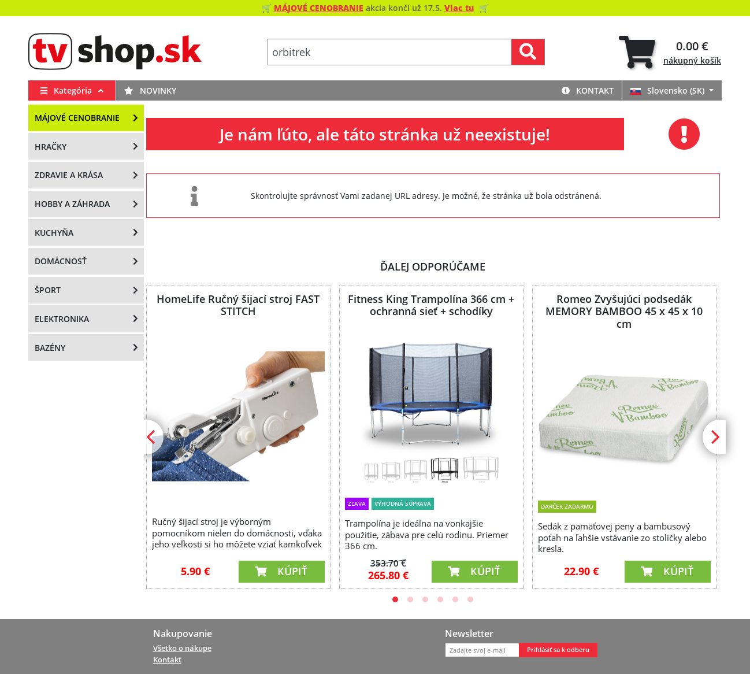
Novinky (150, 90)
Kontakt (588, 90)
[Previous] (152, 437)
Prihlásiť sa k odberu (558, 650)
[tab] (670, 52)
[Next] (714, 437)
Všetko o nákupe (182, 648)
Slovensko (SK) (668, 90)
